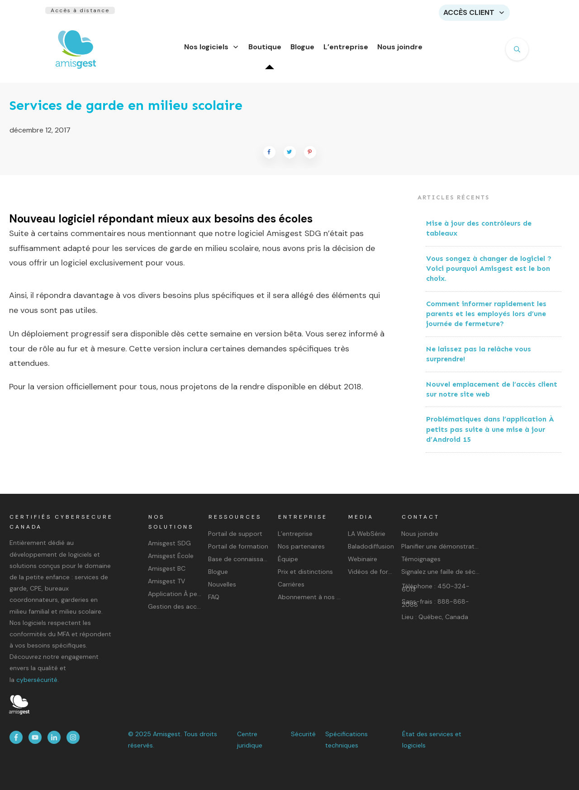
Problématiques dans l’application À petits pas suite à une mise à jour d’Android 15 (490, 434)
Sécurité (303, 734)
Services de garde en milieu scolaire (125, 111)
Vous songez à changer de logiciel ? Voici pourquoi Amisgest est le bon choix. (488, 274)
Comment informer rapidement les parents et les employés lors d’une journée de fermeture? (486, 319)
